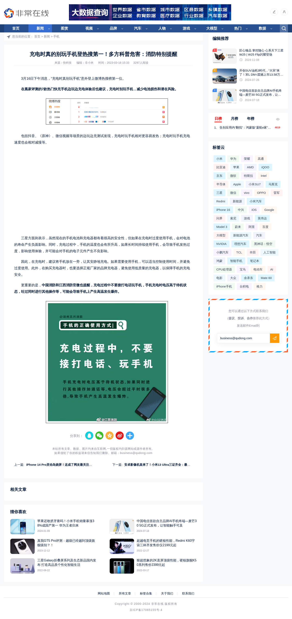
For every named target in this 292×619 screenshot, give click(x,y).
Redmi (220, 201)
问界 (219, 218)
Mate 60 (266, 278)
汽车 (137, 28)
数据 (262, 28)
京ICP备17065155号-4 (146, 609)
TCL (239, 252)
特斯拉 (248, 175)
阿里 (252, 227)
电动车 (258, 269)
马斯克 (273, 184)
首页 (15, 28)
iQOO (265, 167)
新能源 (237, 201)
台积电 (244, 286)
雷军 (277, 192)
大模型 (211, 28)
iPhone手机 (224, 286)
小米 (219, 158)
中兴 (241, 209)
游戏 (186, 28)
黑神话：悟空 (263, 244)
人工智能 (269, 252)
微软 (233, 175)
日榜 (218, 119)
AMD (250, 167)
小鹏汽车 (222, 252)
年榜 (250, 119)
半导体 (220, 184)
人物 (162, 28)
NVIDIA (221, 244)
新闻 (40, 28)
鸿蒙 (219, 261)
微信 (233, 192)
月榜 (234, 119)
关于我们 (167, 593)
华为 (233, 158)
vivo (246, 192)
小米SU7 (255, 184)
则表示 (40, 238)
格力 (260, 286)
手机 (56, 36)
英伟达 (262, 218)
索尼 (233, 218)
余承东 (248, 278)
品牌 (113, 28)
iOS (254, 209)
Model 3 (221, 227)
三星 (219, 192)
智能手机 (236, 261)
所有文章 (125, 593)
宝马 (243, 269)
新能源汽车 (240, 235)
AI (271, 269)
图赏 (64, 28)
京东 (219, 175)
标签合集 (146, 593)
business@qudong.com (136, 453)
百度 (265, 227)
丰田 (253, 252)
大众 (233, 278)
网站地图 (104, 593)
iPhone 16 (223, 209)
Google (269, 209)
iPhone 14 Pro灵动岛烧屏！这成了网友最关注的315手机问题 (67, 464)
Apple (237, 184)
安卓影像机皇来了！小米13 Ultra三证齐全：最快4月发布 (162, 464)
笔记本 (254, 261)
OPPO (261, 192)
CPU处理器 (224, 269)
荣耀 (247, 158)
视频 (89, 28)
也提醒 (85, 285)
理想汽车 (240, 244)
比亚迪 (220, 167)
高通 (261, 158)
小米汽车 (256, 201)
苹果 (236, 167)
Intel (263, 175)
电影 (219, 278)
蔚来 (238, 227)
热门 (238, 28)
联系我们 (188, 593)
